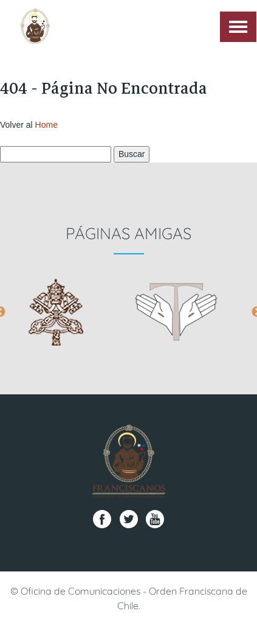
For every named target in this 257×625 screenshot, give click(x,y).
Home (46, 125)
